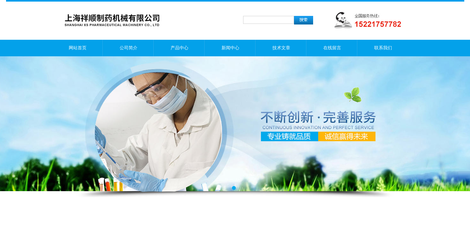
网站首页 (78, 47)
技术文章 (281, 47)
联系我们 (383, 47)
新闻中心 (230, 47)
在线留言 (332, 47)
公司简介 (128, 47)
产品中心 (179, 47)
